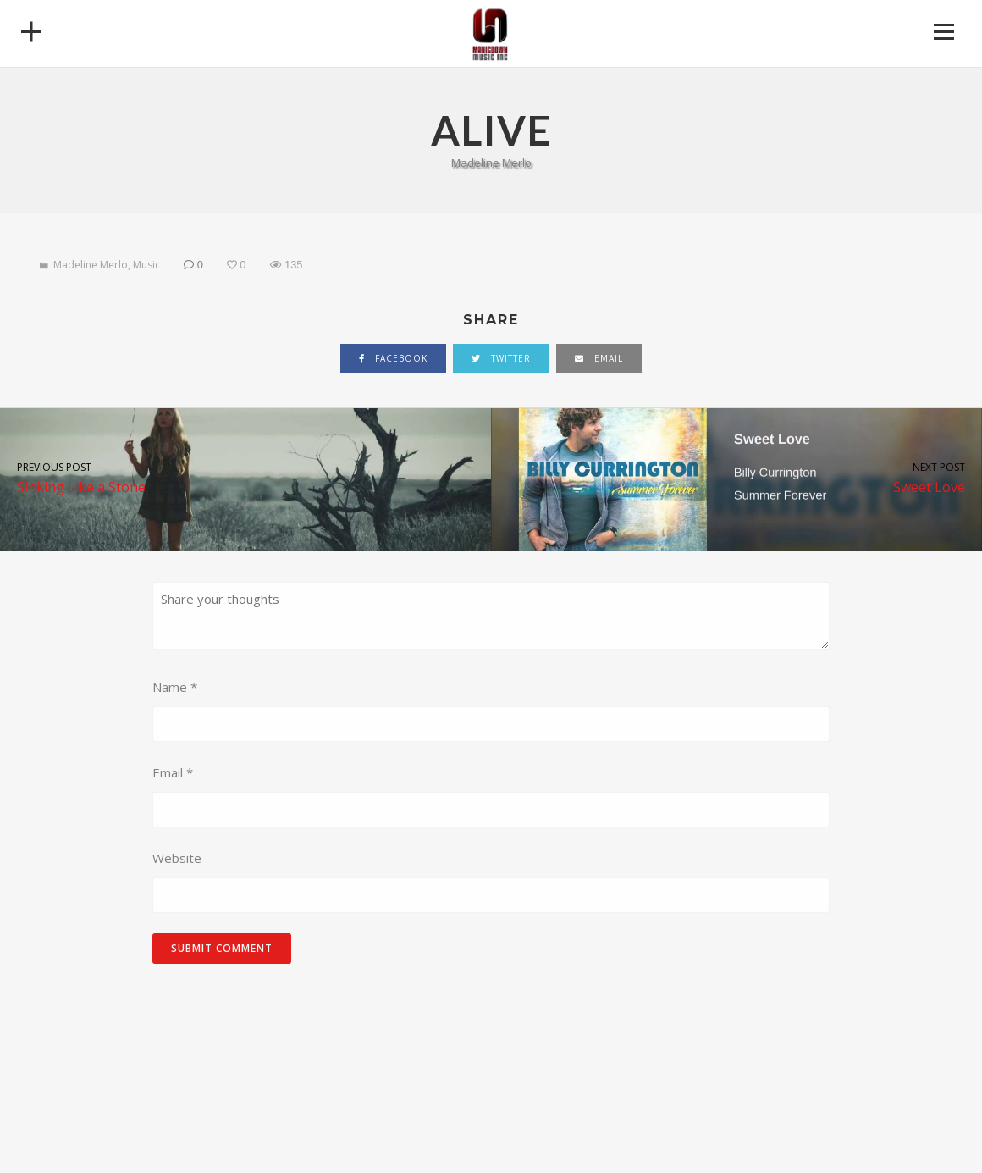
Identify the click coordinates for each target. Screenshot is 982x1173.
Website (176, 857)
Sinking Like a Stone (245, 477)
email (599, 358)
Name (174, 686)
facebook (393, 358)
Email (172, 772)
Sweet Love (736, 477)
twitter (501, 358)
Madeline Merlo (90, 264)
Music (146, 264)
